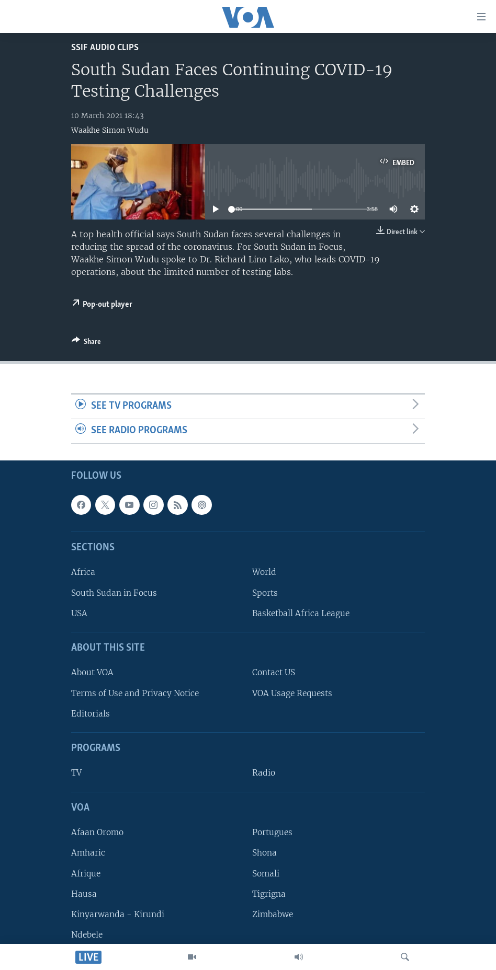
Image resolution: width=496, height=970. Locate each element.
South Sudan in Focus (114, 592)
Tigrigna (269, 893)
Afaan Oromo (97, 832)
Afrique (85, 873)
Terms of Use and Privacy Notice (135, 693)
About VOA (92, 672)
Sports (265, 592)
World (264, 572)
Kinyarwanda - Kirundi (117, 914)
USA (79, 613)
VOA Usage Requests (292, 693)
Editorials (90, 714)
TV (76, 773)
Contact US (273, 672)
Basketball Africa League (301, 613)
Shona (264, 853)
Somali (265, 873)
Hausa (84, 893)
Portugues (272, 832)
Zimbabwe (272, 914)
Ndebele (87, 935)
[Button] (86, 343)
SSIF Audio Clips (105, 47)
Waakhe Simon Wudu (110, 130)
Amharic (88, 853)
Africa (83, 572)
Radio (263, 773)
